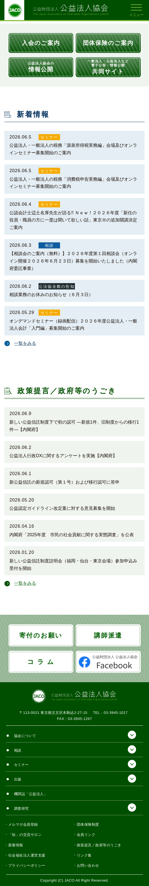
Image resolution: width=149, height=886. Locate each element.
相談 (49, 245)
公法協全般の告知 (57, 286)
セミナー (49, 137)
